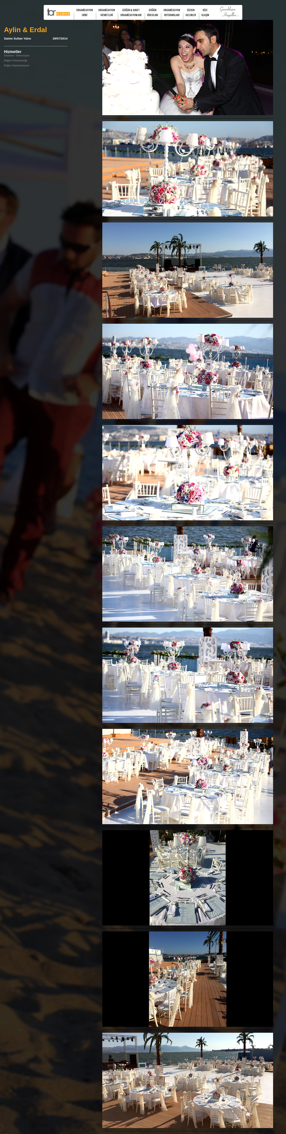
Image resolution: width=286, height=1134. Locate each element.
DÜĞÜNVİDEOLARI (152, 12)
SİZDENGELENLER (191, 12)
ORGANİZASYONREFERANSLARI (171, 12)
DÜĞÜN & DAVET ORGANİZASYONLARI (130, 12)
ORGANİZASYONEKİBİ (84, 12)
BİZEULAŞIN (205, 12)
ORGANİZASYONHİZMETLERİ (106, 12)
